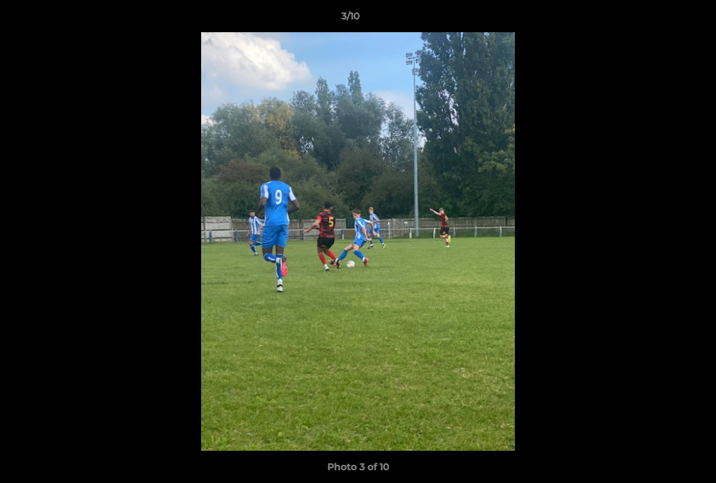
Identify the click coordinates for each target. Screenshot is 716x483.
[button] (660, 19)
